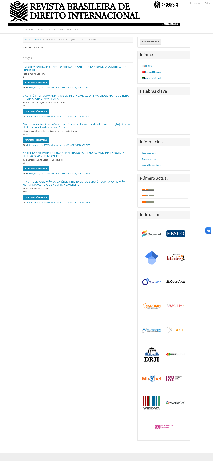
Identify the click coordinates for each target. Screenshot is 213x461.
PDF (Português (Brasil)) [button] (36, 82)
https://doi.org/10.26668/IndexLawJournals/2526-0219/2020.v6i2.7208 (58, 202)
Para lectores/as (149, 152)
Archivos (52, 29)
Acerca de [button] (65, 29)
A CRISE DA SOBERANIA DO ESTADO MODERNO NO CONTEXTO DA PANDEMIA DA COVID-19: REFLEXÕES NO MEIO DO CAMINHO (74, 154)
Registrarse (195, 3)
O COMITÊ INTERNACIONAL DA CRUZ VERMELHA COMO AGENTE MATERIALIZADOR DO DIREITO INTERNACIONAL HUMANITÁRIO (76, 97)
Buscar (78, 29)
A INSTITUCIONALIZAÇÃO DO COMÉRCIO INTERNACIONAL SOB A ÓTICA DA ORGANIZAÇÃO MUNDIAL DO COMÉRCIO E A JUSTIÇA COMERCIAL (74, 183)
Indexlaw (29, 29)
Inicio (27, 39)
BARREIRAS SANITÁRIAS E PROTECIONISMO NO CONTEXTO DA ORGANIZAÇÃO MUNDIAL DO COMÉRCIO (74, 68)
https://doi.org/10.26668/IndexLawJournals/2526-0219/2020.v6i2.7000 (58, 87)
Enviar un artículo (150, 42)
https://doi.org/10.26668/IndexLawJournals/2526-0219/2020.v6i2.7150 (58, 145)
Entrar (208, 3)
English (148, 65)
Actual (40, 29)
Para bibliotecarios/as (151, 165)
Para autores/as (149, 159)
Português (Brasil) (153, 78)
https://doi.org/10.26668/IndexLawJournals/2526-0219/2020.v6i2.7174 (58, 173)
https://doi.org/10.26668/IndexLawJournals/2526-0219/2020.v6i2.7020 (58, 116)
